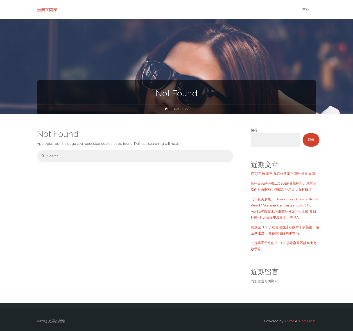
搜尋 (254, 130)
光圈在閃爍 (47, 9)
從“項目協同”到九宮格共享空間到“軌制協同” (283, 174)
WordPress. (307, 321)
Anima (288, 321)
